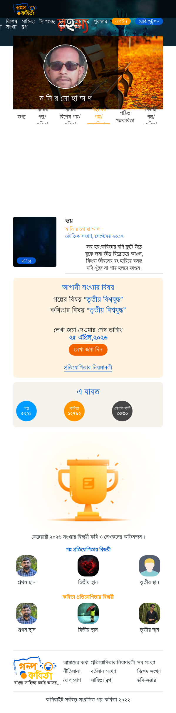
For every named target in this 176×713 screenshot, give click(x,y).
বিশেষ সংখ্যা (11, 24)
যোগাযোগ (72, 680)
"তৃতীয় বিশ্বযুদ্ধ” (103, 299)
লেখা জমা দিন (88, 349)
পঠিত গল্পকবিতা (125, 117)
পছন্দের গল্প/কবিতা (99, 116)
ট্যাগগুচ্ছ (47, 21)
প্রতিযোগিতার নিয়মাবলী (88, 367)
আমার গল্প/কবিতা (42, 116)
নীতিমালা (72, 671)
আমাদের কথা (81, 24)
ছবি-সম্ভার (64, 24)
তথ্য (22, 116)
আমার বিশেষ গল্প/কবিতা (70, 116)
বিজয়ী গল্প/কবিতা (151, 116)
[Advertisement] (88, 168)
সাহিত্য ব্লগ (28, 24)
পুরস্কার (100, 21)
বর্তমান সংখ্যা (103, 671)
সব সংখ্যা (146, 662)
